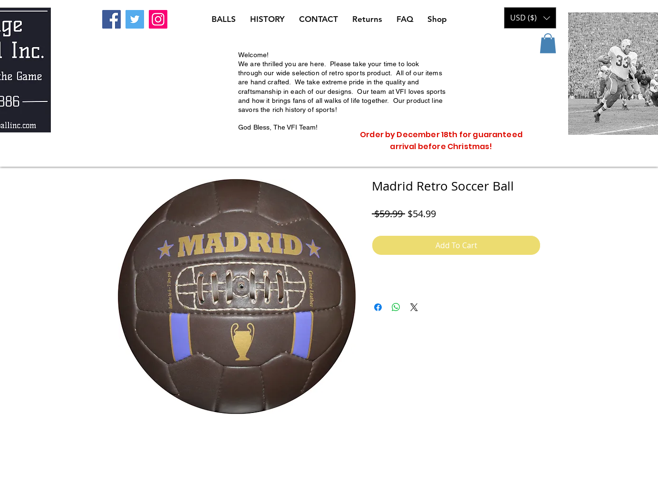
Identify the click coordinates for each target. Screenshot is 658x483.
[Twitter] (135, 19)
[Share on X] (414, 307)
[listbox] (530, 18)
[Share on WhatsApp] (396, 307)
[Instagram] (158, 19)
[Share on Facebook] (378, 307)
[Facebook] (111, 19)
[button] (548, 43)
